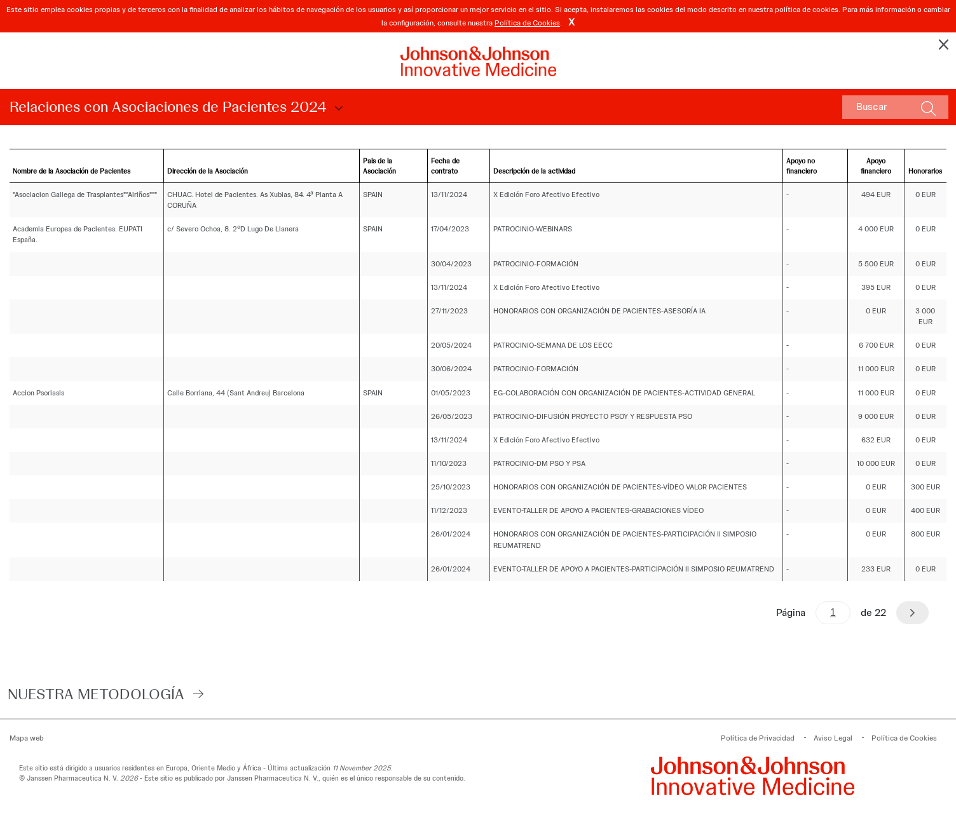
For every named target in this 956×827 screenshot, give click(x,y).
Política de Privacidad (758, 738)
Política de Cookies (527, 23)
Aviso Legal (833, 738)
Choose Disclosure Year (337, 108)
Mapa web (27, 738)
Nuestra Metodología (96, 694)
